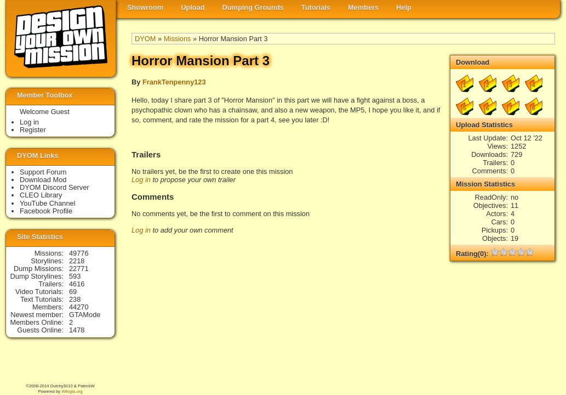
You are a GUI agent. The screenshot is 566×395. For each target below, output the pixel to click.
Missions (177, 39)
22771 (79, 268)
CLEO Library (41, 195)
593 (75, 276)
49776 (79, 253)
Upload (192, 7)
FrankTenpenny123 (174, 82)
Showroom (145, 7)
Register (33, 130)
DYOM (145, 39)
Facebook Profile (46, 211)
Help (403, 7)
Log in (141, 180)
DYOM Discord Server (54, 187)
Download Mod (43, 180)
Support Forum (43, 172)
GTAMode (84, 315)
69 (73, 291)
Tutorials (315, 7)
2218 (76, 261)
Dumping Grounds (253, 7)
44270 (79, 307)
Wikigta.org (71, 391)
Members (363, 7)
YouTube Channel (48, 203)
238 (75, 299)
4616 (76, 284)
